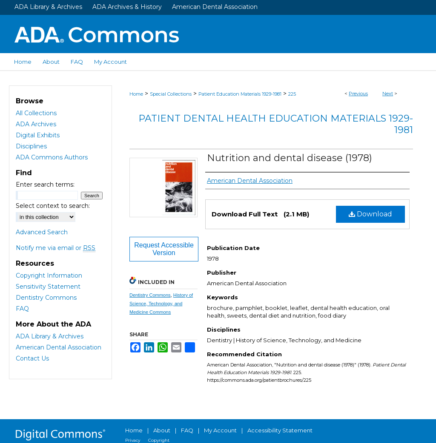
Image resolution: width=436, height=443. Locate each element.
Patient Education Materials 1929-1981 (239, 94)
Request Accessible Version (164, 248)
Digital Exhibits (38, 135)
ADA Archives (36, 124)
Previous (358, 94)
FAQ (22, 308)
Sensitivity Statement (48, 286)
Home (136, 94)
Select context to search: (53, 206)
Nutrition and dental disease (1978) (289, 158)
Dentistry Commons (150, 295)
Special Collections (171, 94)
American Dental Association (215, 7)
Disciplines (31, 146)
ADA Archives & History (127, 7)
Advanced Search (42, 232)
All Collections (36, 113)
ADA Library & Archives (48, 7)
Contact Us (32, 358)
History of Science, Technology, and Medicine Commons (161, 303)
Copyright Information (49, 275)
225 (292, 94)
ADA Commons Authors (52, 157)
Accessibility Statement (280, 430)
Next (387, 94)
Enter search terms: (45, 184)
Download (370, 214)
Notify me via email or (55, 248)
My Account (220, 430)
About (161, 430)
